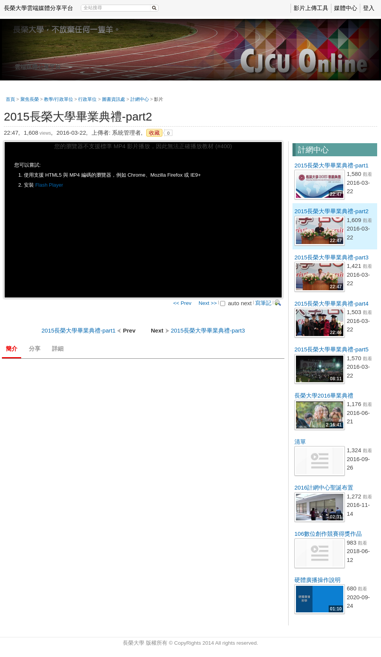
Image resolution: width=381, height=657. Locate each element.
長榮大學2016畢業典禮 (323, 395)
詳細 (58, 348)
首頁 (10, 99)
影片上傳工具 (311, 8)
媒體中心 (345, 8)
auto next (236, 303)
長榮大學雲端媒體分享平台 (38, 8)
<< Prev (182, 303)
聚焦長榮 (29, 99)
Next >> (208, 303)
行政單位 (87, 99)
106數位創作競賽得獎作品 (328, 533)
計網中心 (139, 99)
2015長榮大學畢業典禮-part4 (331, 303)
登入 (368, 8)
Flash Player (49, 185)
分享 (34, 348)
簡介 (11, 348)
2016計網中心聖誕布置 (323, 487)
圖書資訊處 (113, 99)
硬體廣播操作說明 (317, 580)
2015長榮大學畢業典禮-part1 (331, 165)
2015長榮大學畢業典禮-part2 (331, 211)
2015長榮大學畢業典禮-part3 (331, 257)
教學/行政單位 (58, 99)
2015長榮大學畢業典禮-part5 (331, 349)
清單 (300, 441)
